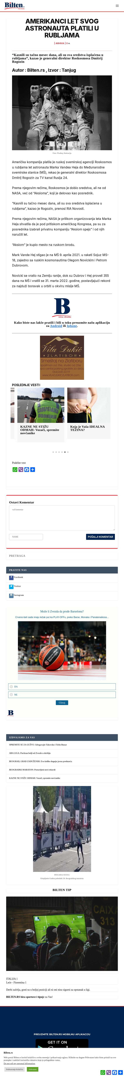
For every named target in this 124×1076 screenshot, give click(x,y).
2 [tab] (56, 452)
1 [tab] (53, 452)
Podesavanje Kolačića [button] (14, 1069)
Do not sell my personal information (19, 1063)
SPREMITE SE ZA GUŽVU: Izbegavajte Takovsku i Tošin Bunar (38, 745)
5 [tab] (64, 452)
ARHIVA (60, 43)
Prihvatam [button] (32, 1069)
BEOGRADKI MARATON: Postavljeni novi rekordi (32, 770)
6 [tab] (67, 452)
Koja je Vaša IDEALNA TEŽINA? (104, 428)
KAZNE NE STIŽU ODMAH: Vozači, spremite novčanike (56, 430)
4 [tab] (62, 452)
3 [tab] (59, 452)
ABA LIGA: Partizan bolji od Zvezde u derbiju (30, 753)
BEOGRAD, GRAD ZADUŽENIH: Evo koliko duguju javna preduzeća (40, 762)
